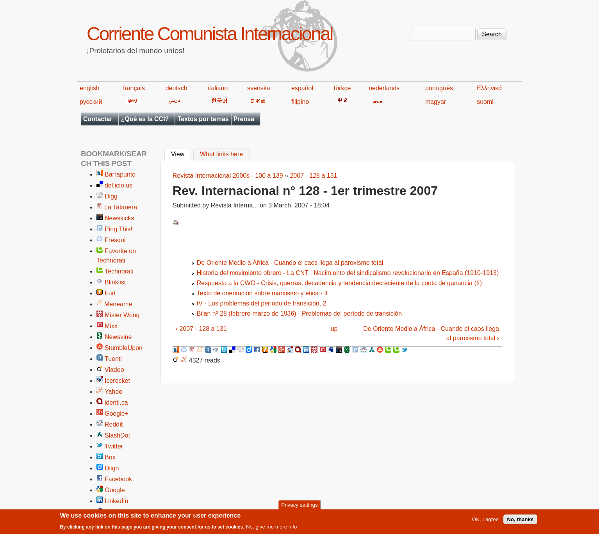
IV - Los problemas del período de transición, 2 (261, 303)
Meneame (118, 304)
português (439, 88)
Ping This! (118, 229)
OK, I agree (485, 521)
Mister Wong (122, 315)
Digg (111, 196)
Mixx (111, 326)
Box (110, 457)
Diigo (112, 468)
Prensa (244, 119)
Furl (110, 293)
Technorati (119, 271)
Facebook (118, 479)
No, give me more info (271, 529)
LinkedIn (116, 501)
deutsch (176, 88)
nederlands (384, 88)
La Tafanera (120, 207)
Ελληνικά (489, 88)
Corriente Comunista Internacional (209, 33)
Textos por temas (202, 119)
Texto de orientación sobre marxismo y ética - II (262, 293)
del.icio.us (118, 185)
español (302, 88)
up (334, 328)
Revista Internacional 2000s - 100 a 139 (228, 175)
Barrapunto (120, 174)
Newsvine (118, 337)
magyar (435, 101)
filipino (300, 101)
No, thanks (520, 521)
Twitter (114, 446)
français (134, 88)
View (181, 153)
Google (115, 490)
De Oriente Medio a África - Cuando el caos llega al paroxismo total (290, 262)
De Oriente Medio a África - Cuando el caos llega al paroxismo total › (431, 333)
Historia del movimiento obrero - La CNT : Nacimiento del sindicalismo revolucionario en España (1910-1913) (348, 273)
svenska (258, 88)
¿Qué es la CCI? (145, 119)
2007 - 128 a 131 (313, 175)
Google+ (116, 413)
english (90, 88)
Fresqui (115, 240)
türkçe (342, 88)
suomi (485, 101)
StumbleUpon (124, 348)
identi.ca (116, 402)
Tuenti (113, 358)
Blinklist (115, 282)
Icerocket (117, 380)
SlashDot (117, 435)
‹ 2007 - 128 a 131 (201, 328)
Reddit (114, 424)
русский (91, 101)
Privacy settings (299, 507)
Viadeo (114, 369)
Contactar (97, 119)
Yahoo (113, 391)
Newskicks (119, 218)
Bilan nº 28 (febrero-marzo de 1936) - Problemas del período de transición (299, 313)
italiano (218, 88)
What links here (221, 154)
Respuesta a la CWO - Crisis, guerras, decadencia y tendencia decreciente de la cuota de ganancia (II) (339, 283)
